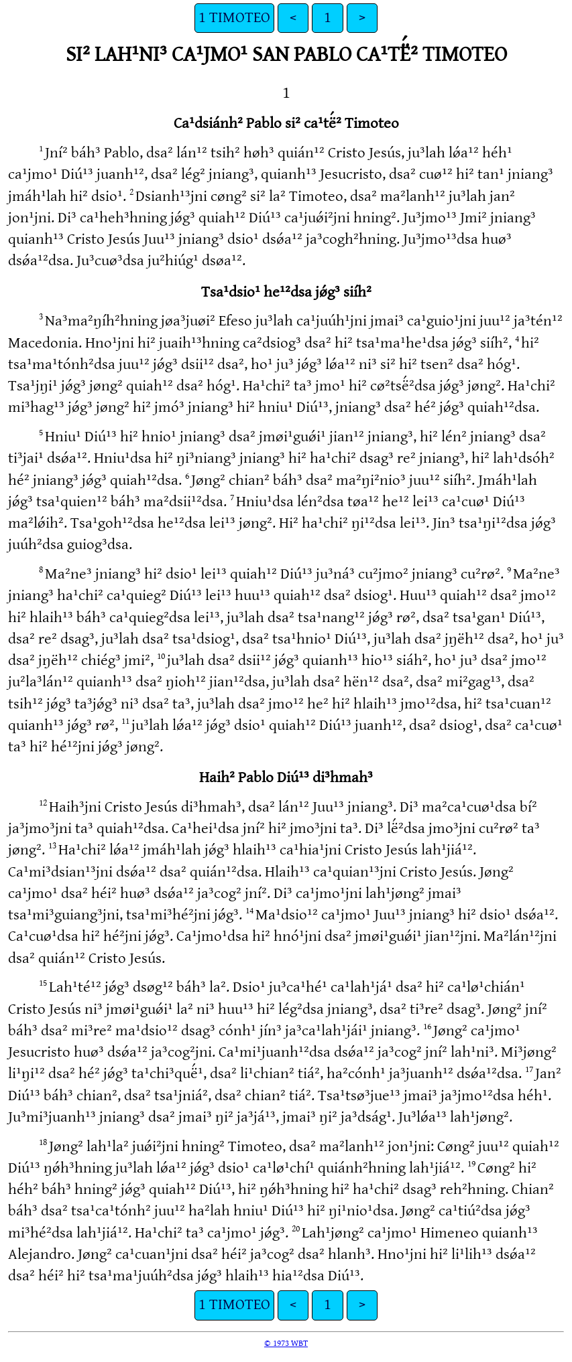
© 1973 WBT (286, 1343)
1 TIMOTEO (234, 18)
